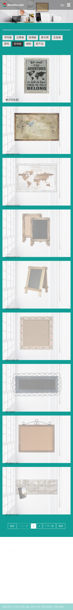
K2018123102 (13, 207)
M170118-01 (12, 516)
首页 (12, 526)
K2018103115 (13, 258)
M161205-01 (12, 361)
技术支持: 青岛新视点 (42, 606)
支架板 (57, 37)
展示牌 (45, 37)
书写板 (8, 37)
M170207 (10, 413)
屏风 (6, 44)
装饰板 (18, 44)
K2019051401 (13, 155)
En (62, 5)
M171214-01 (12, 100)
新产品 (40, 44)
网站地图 (59, 606)
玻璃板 (32, 37)
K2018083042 (13, 310)
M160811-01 (12, 465)
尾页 (61, 526)
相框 (28, 44)
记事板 (20, 37)
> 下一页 (49, 526)
